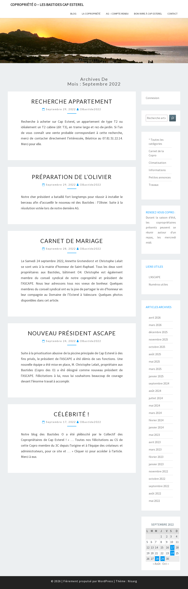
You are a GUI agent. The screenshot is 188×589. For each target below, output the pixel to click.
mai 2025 (154, 361)
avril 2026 (155, 317)
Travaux (153, 185)
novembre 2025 (158, 339)
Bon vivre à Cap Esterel (148, 13)
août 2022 (155, 493)
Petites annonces (160, 177)
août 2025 (155, 354)
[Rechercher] (172, 118)
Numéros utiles (158, 284)
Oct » (165, 563)
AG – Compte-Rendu (117, 13)
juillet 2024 (156, 398)
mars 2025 (155, 369)
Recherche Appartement (71, 101)
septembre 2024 (159, 383)
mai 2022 (154, 501)
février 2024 (156, 420)
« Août (157, 563)
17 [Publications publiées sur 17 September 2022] (172, 547)
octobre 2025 (157, 347)
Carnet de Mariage (71, 240)
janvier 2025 (156, 376)
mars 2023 (155, 449)
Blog (73, 13)
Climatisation (157, 162)
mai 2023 (154, 435)
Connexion (152, 98)
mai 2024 (154, 405)
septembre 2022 (159, 486)
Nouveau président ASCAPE (72, 333)
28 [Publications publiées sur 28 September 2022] (157, 558)
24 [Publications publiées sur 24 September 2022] (172, 553)
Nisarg (132, 581)
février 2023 (156, 457)
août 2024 (155, 391)
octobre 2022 (157, 478)
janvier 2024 (156, 427)
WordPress (105, 581)
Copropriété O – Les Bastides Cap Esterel (47, 4)
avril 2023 (155, 442)
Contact (172, 13)
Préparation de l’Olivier (72, 176)
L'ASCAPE (154, 277)
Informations (157, 170)
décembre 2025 (158, 332)
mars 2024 (155, 413)
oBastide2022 (90, 109)
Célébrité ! (72, 414)
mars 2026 (155, 325)
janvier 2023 (156, 464)
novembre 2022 (158, 471)
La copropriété (91, 13)
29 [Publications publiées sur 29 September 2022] (162, 558)
